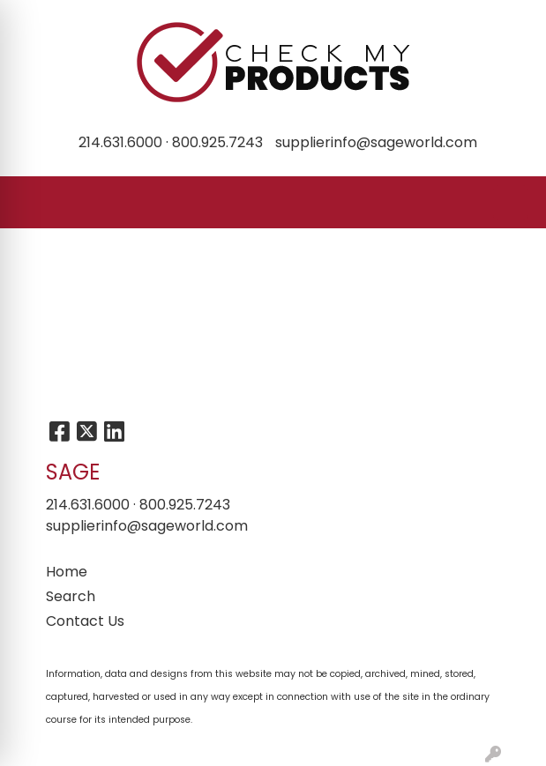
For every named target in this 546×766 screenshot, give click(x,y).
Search (70, 596)
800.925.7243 (217, 142)
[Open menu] (510, 202)
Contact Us (85, 621)
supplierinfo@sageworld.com (376, 142)
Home (66, 571)
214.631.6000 (120, 142)
